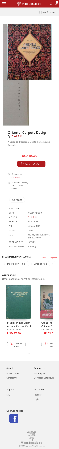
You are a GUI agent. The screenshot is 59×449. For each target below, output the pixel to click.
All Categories (40, 373)
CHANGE (16, 177)
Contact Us (11, 377)
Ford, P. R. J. (18, 136)
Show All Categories (49, 258)
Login (36, 399)
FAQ (8, 394)
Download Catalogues (44, 377)
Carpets (17, 200)
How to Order (12, 373)
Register (37, 394)
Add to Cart (16, 344)
